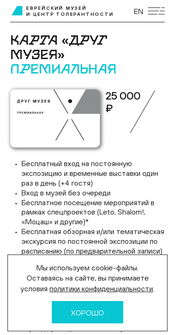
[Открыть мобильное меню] (156, 10)
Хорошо (87, 312)
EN (138, 11)
